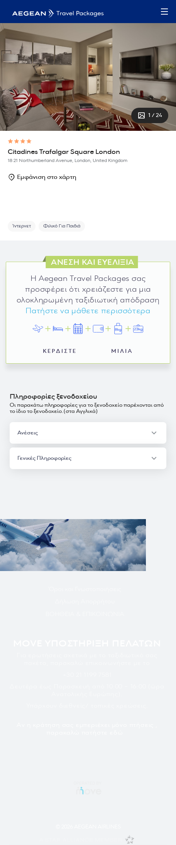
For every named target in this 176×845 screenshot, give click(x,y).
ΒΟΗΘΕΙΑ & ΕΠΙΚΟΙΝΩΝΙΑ (85, 614)
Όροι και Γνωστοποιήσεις (84, 589)
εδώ (116, 732)
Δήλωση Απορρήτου (85, 601)
